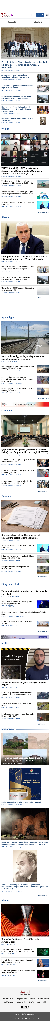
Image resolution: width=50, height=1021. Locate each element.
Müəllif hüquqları (8, 1002)
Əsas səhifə (12, 22)
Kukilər (45, 1002)
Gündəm (6, 496)
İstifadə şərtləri (21, 1002)
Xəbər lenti (37, 22)
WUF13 (5, 129)
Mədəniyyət (8, 729)
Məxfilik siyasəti (34, 1002)
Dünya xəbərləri (10, 584)
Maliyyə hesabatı (21, 999)
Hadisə (5, 643)
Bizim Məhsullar (43, 999)
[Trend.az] (7, 15)
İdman (5, 900)
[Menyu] (47, 15)
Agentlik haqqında (7, 999)
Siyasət (5, 217)
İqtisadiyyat (8, 317)
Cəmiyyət (6, 410)
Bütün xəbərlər (42, 212)
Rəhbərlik (32, 999)
